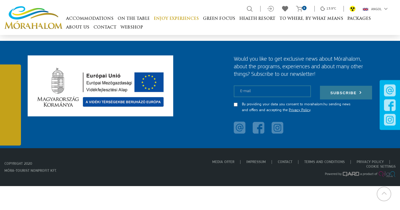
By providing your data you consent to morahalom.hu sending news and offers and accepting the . (296, 107)
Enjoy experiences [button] (176, 19)
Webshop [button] (132, 27)
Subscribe (346, 92)
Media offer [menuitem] (223, 162)
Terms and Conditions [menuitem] (324, 162)
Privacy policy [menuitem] (370, 162)
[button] (384, 194)
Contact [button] (104, 27)
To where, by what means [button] (311, 19)
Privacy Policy (299, 110)
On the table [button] (134, 19)
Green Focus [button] (219, 19)
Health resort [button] (257, 19)
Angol (375, 9)
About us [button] (77, 27)
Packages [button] (359, 19)
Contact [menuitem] (285, 162)
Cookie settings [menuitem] (381, 167)
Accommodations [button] (90, 19)
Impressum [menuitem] (256, 162)
